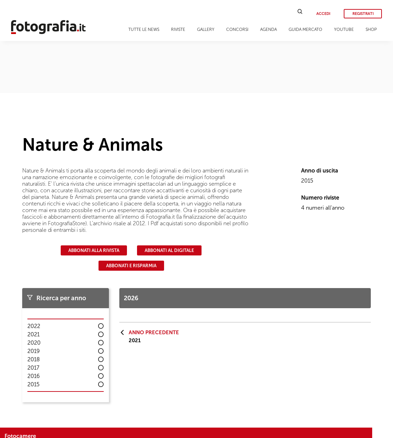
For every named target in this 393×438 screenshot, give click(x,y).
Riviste (178, 29)
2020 (34, 342)
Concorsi (237, 29)
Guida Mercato (305, 29)
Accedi (323, 13)
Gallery (205, 29)
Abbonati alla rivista (93, 250)
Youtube (344, 29)
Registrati (363, 13)
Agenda (268, 29)
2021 (33, 334)
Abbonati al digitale (169, 250)
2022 (33, 326)
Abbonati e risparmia (131, 265)
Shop (371, 29)
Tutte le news (143, 29)
